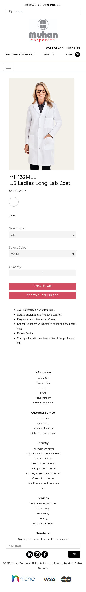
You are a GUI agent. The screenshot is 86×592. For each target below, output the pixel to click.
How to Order (43, 383)
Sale (43, 488)
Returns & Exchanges (43, 433)
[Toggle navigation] (8, 67)
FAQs (43, 392)
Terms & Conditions (43, 402)
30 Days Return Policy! (43, 5)
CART (73, 54)
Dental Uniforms (43, 458)
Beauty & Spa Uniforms (43, 468)
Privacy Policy (43, 397)
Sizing (43, 388)
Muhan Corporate (21, 563)
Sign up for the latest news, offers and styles (43, 538)
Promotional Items (43, 523)
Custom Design (43, 508)
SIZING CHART (42, 286)
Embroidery (43, 513)
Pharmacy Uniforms (43, 448)
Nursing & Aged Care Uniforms (43, 473)
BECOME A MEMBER (20, 54)
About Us (43, 378)
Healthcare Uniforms (43, 463)
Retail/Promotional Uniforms (43, 483)
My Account (43, 423)
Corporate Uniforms (43, 478)
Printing (43, 518)
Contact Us (43, 418)
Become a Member (43, 428)
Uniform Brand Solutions (43, 503)
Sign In (49, 54)
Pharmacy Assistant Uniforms (43, 453)
